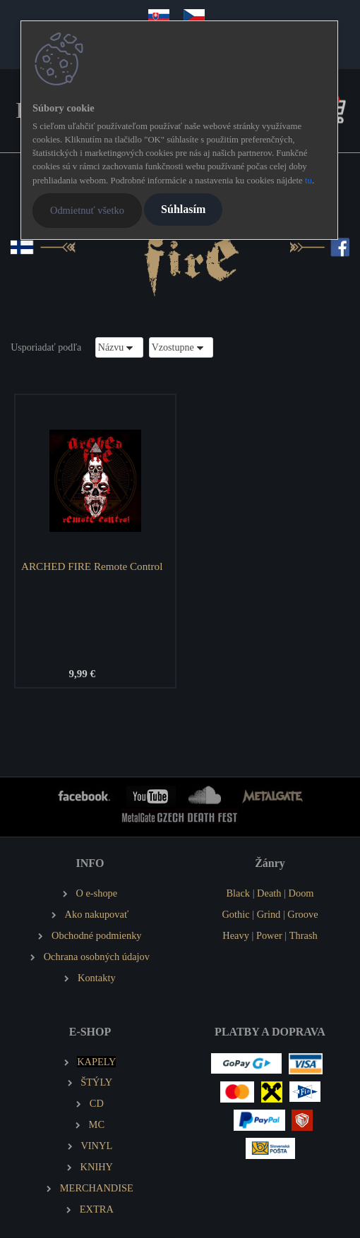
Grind (269, 914)
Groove (302, 914)
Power (269, 935)
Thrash (303, 935)
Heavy (235, 935)
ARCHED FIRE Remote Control (91, 566)
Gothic (235, 914)
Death (269, 893)
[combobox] (119, 347)
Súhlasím (183, 209)
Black (238, 893)
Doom (301, 893)
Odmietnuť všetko (87, 210)
